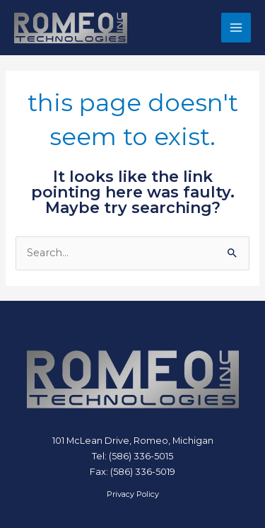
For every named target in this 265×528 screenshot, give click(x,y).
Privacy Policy (133, 494)
